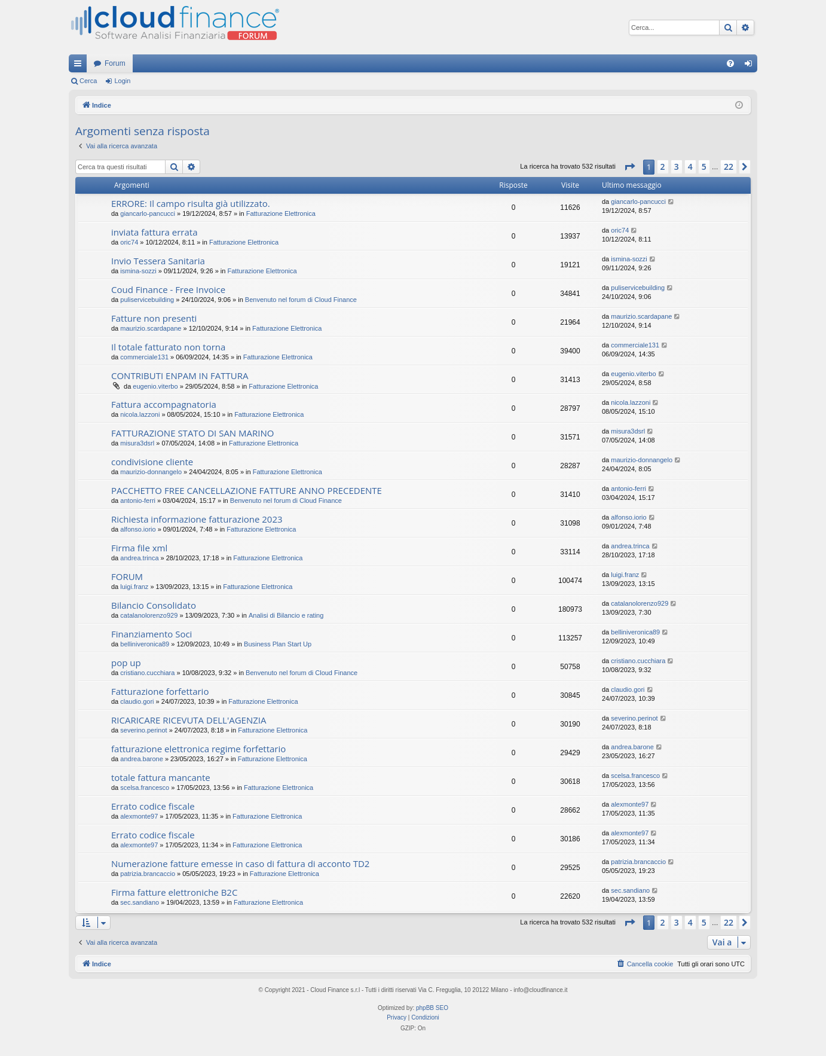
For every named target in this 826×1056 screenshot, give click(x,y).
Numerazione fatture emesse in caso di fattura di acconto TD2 (240, 863)
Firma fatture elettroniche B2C (174, 892)
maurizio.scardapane (150, 328)
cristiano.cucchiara (147, 672)
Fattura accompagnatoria (163, 404)
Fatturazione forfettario (160, 691)
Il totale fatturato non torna (168, 347)
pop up (126, 663)
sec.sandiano (139, 902)
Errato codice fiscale (153, 806)
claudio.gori (137, 701)
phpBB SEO (432, 1008)
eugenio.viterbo (155, 386)
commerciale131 (144, 357)
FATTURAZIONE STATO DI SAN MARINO (192, 433)
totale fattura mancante (160, 777)
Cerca (88, 80)
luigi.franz (134, 586)
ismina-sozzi (138, 270)
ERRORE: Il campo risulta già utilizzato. (190, 203)
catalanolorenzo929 (149, 615)
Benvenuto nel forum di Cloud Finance (301, 299)
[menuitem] (730, 63)
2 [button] (662, 166)
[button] (629, 167)
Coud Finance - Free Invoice (168, 289)
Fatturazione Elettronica (281, 213)
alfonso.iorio (137, 529)
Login (122, 80)
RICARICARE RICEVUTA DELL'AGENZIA (188, 720)
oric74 (129, 242)
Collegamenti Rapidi (80, 65)
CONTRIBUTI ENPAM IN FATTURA (179, 375)
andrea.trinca (139, 557)
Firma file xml (139, 548)
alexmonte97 (139, 816)
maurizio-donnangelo (151, 471)
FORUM (127, 576)
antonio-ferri (137, 500)
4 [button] (690, 166)
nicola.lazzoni (140, 414)
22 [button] (728, 166)
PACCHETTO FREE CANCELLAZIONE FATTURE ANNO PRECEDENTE (246, 490)
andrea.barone (141, 758)
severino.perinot (143, 730)
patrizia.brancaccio (147, 873)
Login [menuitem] (751, 65)
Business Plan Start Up (277, 644)
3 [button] (676, 166)
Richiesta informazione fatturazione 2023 (197, 519)
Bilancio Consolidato (153, 605)
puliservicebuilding (147, 299)
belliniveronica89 (144, 644)
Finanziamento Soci (151, 634)
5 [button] (704, 166)
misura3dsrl (137, 443)
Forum (115, 63)
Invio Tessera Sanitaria (158, 261)
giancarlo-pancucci (147, 213)
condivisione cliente (152, 462)
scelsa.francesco (144, 787)
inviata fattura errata (154, 232)
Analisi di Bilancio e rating (286, 615)
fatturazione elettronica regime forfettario (198, 749)
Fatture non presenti (154, 318)
